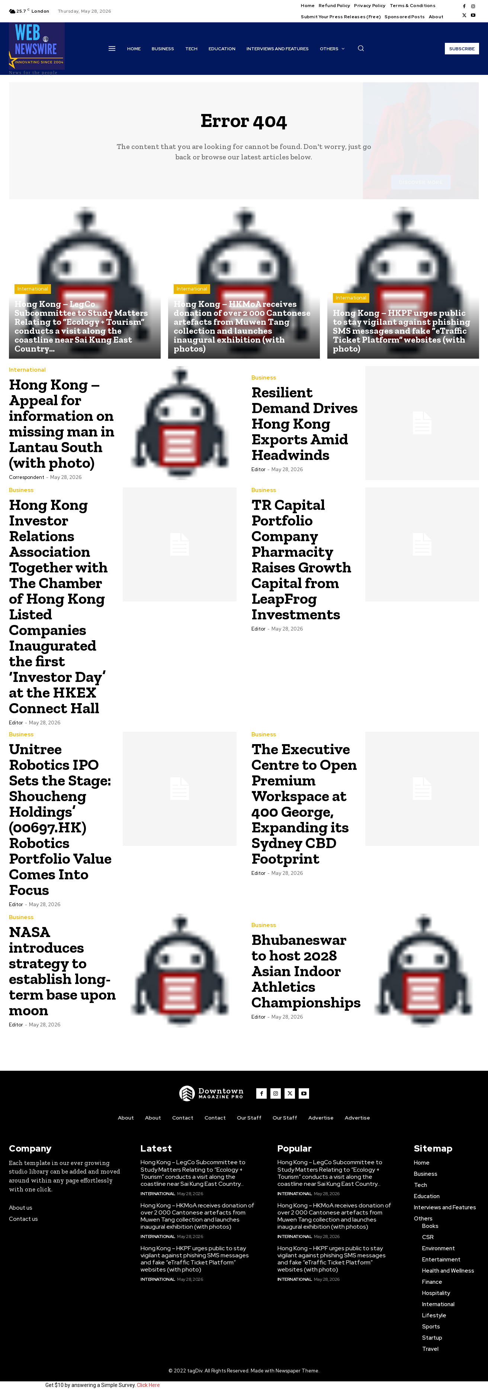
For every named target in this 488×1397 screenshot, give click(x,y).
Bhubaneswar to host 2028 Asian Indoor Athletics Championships (306, 971)
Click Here (148, 1385)
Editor (258, 469)
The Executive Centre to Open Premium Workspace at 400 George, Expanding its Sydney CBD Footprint (304, 803)
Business (263, 378)
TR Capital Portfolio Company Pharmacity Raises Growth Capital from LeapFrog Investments (301, 559)
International (32, 289)
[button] (360, 48)
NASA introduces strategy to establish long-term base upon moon (62, 970)
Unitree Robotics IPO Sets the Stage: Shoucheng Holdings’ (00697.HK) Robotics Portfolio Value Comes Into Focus (60, 819)
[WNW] (211, 1093)
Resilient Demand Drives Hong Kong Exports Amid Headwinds (304, 423)
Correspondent (26, 477)
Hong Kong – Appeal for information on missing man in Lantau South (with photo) (62, 423)
